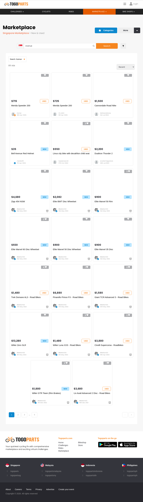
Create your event (66, 489)
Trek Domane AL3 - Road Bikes (26, 297)
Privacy (39, 489)
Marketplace (63, 451)
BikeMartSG (21, 209)
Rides (71, 12)
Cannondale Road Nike (105, 105)
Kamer (19, 113)
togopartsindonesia (94, 471)
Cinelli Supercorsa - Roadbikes (109, 345)
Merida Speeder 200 (20, 105)
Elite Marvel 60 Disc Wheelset (25, 249)
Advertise (50, 489)
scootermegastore (106, 161)
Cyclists (46, 12)
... (29, 415)
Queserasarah (63, 161)
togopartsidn (91, 475)
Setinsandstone (105, 113)
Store (80, 445)
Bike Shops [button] (129, 12)
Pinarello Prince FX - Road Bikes (68, 297)
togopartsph (132, 471)
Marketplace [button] (99, 12)
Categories (106, 30)
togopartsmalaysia (53, 471)
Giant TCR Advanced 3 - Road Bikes (111, 297)
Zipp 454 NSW (18, 201)
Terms (28, 489)
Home (61, 442)
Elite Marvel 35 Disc (104, 249)
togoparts (14, 471)
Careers (18, 489)
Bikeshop (82, 442)
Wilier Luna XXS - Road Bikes (67, 345)
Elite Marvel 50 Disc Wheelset (67, 249)
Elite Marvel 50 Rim (104, 201)
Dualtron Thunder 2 (104, 153)
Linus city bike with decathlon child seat (71, 153)
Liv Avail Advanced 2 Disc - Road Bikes (92, 393)
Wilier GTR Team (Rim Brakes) (46, 393)
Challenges (17, 12)
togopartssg (15, 475)
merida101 (20, 161)
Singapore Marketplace (16, 33)
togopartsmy (50, 475)
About (8, 489)
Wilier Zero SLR (18, 345)
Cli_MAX (61, 113)
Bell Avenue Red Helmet (22, 153)
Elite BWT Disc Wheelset (64, 201)
